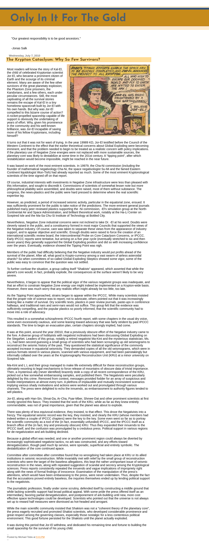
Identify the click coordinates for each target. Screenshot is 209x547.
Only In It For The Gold (68, 18)
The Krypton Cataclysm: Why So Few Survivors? (53, 60)
